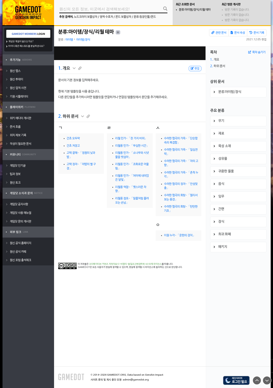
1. (60, 68)
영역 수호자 (106, 16)
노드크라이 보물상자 (85, 16)
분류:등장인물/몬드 (145, 16)
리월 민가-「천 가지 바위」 (131, 138)
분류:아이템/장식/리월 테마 (195, 9)
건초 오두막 (73, 138)
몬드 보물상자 (123, 16)
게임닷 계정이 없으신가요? (21, 41)
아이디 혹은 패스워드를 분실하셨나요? (26, 46)
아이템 (69, 39)
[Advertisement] (129, 53)
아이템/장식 (83, 39)
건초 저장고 (73, 145)
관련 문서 (218, 32)
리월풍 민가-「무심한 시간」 (132, 145)
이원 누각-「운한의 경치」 (179, 235)
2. (60, 116)
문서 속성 (238, 32)
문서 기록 (256, 32)
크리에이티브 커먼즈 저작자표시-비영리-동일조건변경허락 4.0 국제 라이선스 (125, 264)
